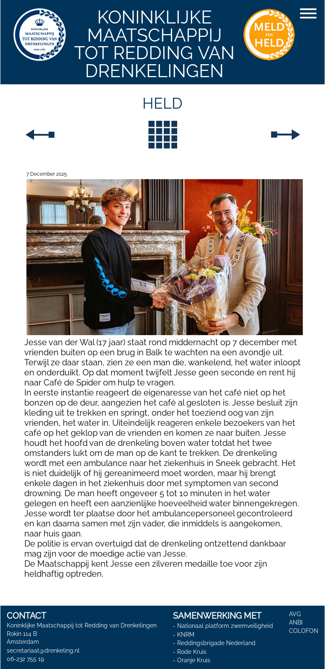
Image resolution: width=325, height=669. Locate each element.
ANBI (295, 622)
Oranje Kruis (193, 660)
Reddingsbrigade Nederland (216, 643)
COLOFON (303, 630)
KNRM (185, 634)
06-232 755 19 (25, 659)
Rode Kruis (191, 651)
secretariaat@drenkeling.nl (43, 650)
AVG (295, 614)
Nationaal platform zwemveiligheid (225, 625)
